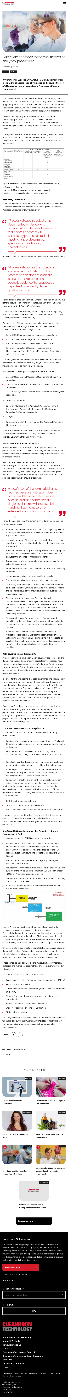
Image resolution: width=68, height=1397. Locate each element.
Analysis (13, 71)
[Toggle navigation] (64, 3)
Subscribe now (25, 1221)
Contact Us (8, 1348)
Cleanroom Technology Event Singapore (22, 1356)
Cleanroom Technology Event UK (19, 1352)
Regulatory (6, 71)
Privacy (6, 1367)
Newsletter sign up (12, 1345)
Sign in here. (23, 1274)
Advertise (7, 1360)
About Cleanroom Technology (17, 1337)
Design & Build (27, 1112)
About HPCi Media (11, 1341)
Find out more (8, 1281)
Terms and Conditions (13, 1363)
